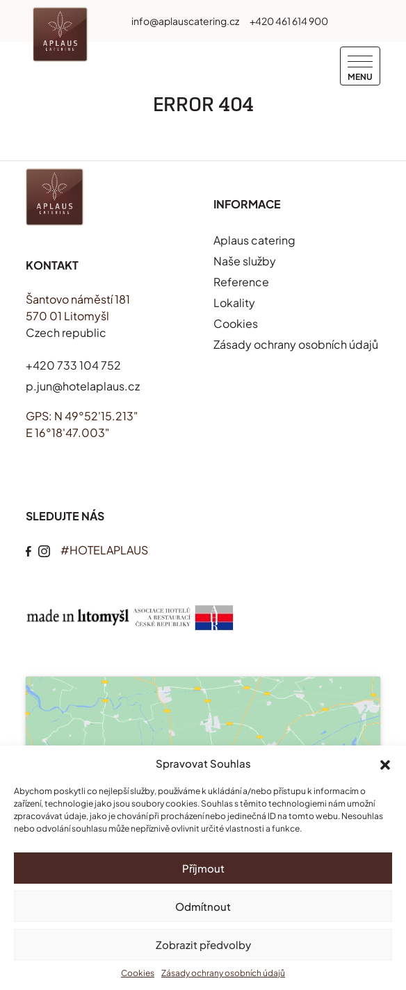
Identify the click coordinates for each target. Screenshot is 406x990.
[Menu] (360, 66)
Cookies (137, 973)
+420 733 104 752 (73, 365)
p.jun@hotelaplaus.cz (83, 386)
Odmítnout (203, 906)
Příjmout (203, 868)
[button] (385, 763)
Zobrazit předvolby (203, 944)
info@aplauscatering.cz (185, 21)
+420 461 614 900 (289, 21)
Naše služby (244, 261)
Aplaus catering (254, 240)
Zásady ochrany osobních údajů (223, 973)
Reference (241, 281)
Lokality (234, 302)
